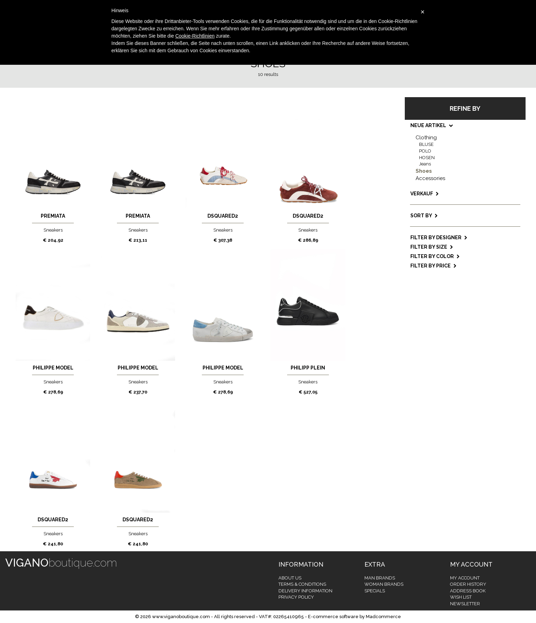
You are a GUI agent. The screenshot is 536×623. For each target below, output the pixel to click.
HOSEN (427, 157)
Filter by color (435, 256)
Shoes (424, 171)
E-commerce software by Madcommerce (354, 616)
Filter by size (431, 247)
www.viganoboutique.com (181, 616)
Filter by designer (438, 237)
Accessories (430, 178)
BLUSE (426, 144)
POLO (425, 151)
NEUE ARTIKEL (431, 125)
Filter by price (433, 265)
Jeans (425, 163)
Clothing (426, 137)
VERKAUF (424, 193)
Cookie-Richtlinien (195, 36)
